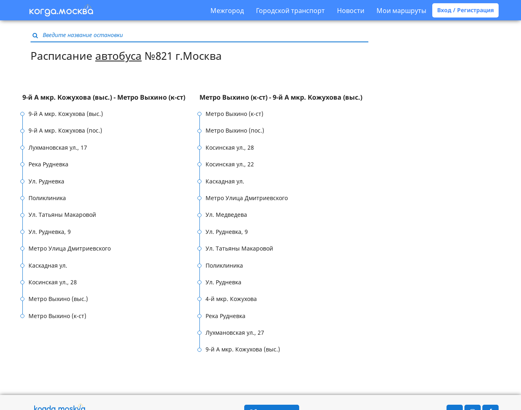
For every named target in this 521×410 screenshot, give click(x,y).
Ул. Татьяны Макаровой (62, 214)
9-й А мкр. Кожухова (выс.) (65, 114)
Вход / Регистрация (465, 10)
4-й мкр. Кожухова (231, 299)
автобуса (118, 55)
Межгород (227, 10)
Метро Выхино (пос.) (235, 130)
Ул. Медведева (226, 214)
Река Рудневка (48, 164)
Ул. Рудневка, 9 (49, 232)
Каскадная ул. (47, 265)
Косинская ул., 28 (52, 282)
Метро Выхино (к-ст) (57, 316)
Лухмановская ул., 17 (57, 147)
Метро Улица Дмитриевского (69, 248)
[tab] (110, 97)
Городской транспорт (290, 10)
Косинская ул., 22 (230, 164)
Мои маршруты (401, 10)
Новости (350, 10)
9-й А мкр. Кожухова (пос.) (65, 130)
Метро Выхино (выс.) (58, 299)
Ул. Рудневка (46, 181)
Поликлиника (47, 198)
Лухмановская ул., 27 (235, 332)
